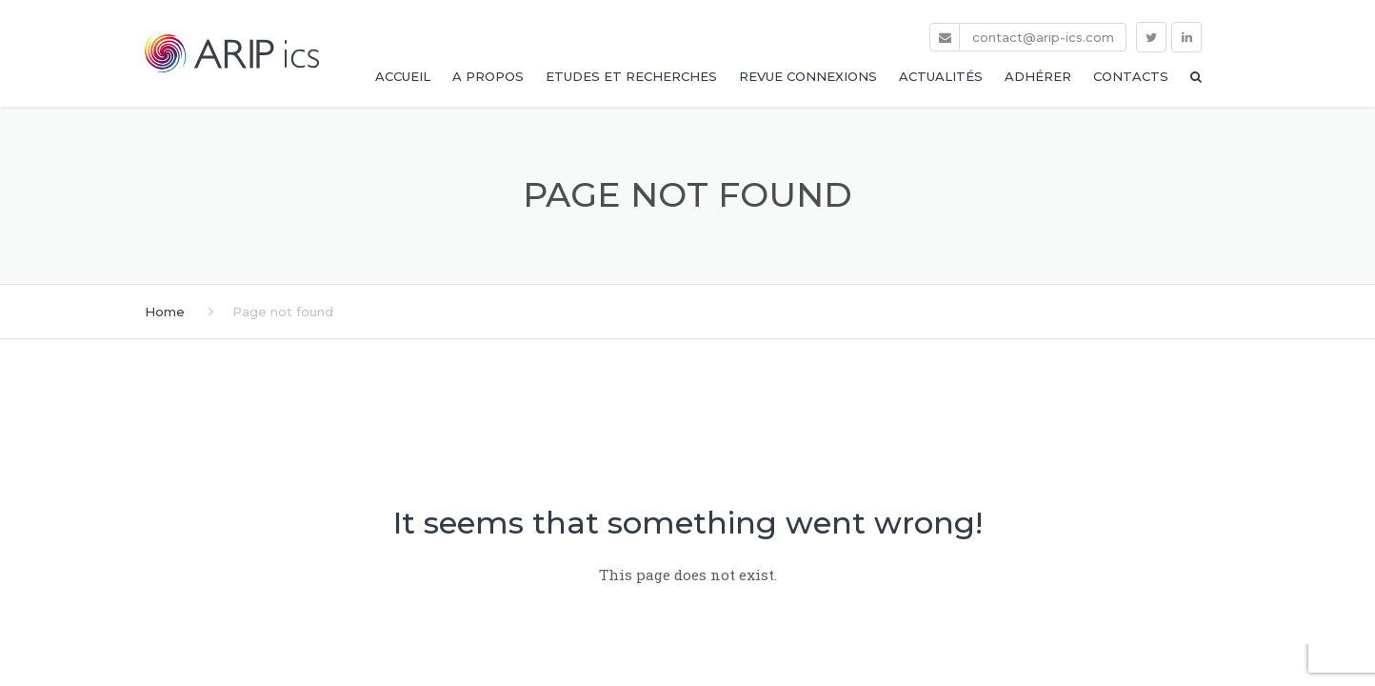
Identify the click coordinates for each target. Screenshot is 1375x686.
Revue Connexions (808, 76)
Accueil (402, 76)
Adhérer (1038, 76)
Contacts (1130, 76)
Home (165, 311)
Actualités (941, 76)
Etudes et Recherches (631, 76)
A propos (488, 76)
